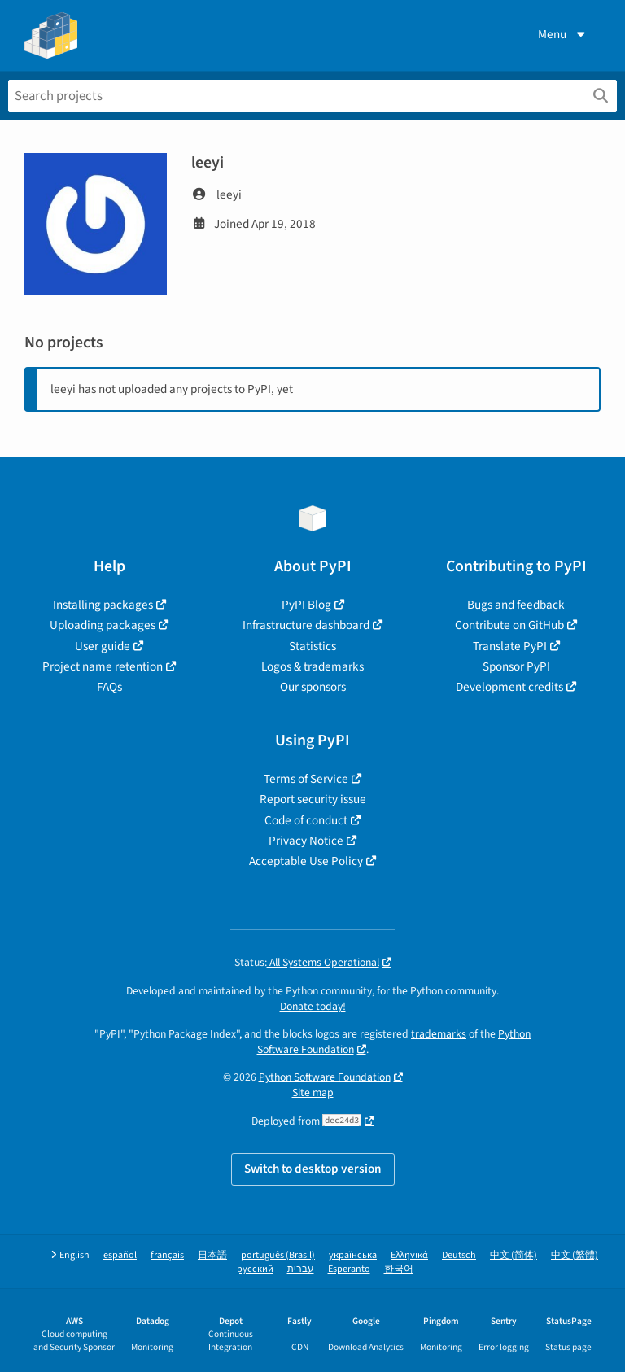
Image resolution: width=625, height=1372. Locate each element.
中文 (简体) (513, 1255)
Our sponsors (313, 687)
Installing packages (103, 605)
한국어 (398, 1269)
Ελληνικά (409, 1255)
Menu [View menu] (563, 34)
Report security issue (313, 799)
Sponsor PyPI (516, 666)
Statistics (312, 646)
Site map (313, 1092)
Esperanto (349, 1269)
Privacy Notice (306, 841)
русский (255, 1269)
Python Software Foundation (325, 1077)
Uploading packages (102, 625)
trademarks (438, 1034)
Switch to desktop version (313, 1169)
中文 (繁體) (574, 1255)
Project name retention (102, 666)
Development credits (509, 687)
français (167, 1255)
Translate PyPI (510, 646)
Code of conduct (305, 820)
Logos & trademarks (312, 666)
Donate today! (313, 1006)
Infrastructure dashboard (306, 625)
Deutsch (459, 1255)
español (120, 1255)
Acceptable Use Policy (306, 861)
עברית (300, 1269)
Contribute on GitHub (509, 625)
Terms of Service (306, 779)
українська (353, 1255)
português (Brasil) (278, 1255)
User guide (102, 646)
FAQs (109, 687)
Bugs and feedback (516, 605)
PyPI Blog (306, 605)
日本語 (212, 1255)
